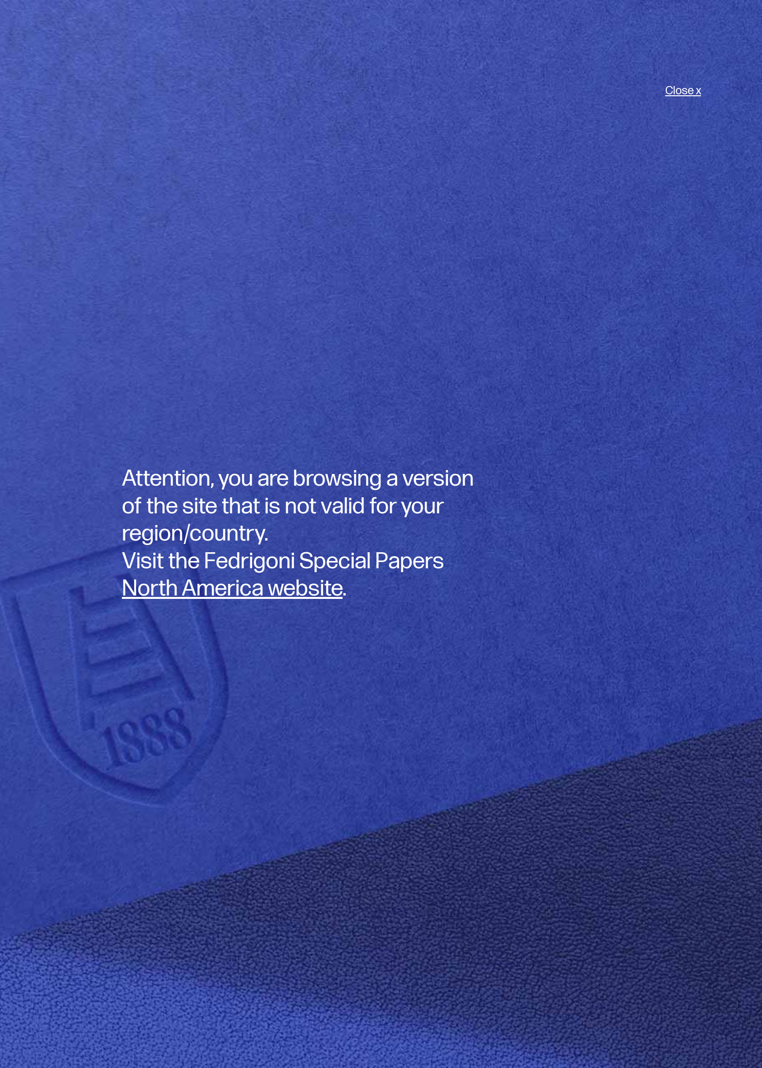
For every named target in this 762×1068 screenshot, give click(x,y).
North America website (232, 588)
